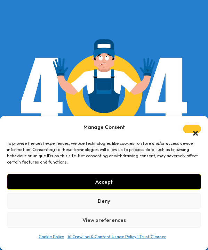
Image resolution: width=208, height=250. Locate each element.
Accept (104, 181)
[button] (192, 129)
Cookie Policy (51, 236)
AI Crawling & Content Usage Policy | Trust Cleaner (116, 236)
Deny (104, 201)
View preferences (104, 220)
